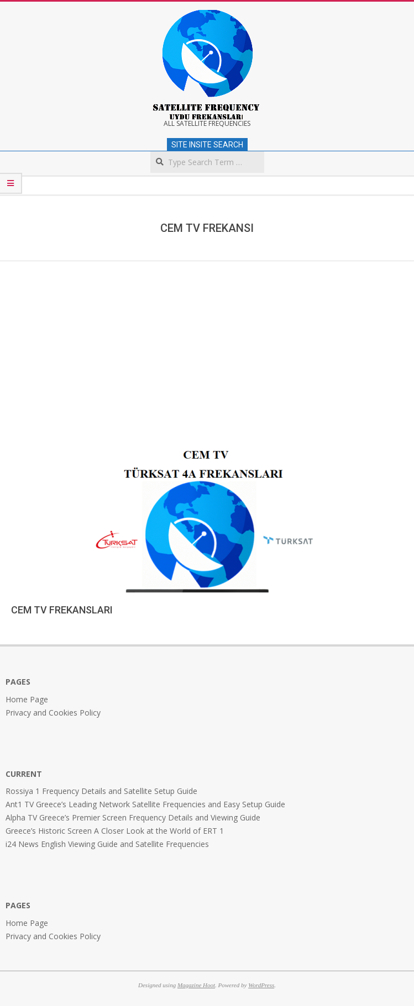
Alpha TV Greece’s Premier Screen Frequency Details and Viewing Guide (133, 817)
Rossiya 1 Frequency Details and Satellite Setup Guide (101, 791)
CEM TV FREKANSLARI (62, 610)
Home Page (27, 699)
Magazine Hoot (196, 985)
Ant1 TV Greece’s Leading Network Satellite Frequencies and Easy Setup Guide (145, 804)
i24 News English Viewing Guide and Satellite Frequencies (107, 844)
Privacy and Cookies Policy (53, 712)
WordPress (261, 985)
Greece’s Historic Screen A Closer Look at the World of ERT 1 (115, 830)
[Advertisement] (207, 344)
